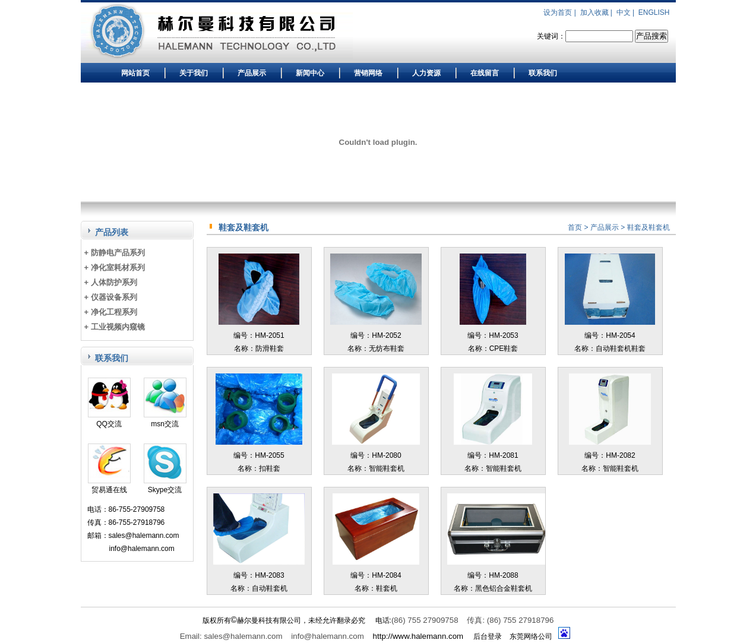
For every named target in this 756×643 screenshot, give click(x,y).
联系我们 (543, 73)
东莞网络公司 (531, 636)
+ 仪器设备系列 (110, 297)
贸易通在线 (109, 485)
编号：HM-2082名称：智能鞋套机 (610, 455)
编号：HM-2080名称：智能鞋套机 (375, 455)
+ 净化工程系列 (110, 312)
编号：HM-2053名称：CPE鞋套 (493, 335)
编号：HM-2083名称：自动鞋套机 (259, 575)
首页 (575, 227)
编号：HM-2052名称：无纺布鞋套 (375, 335)
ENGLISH (654, 12)
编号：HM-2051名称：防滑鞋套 (259, 335)
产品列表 (111, 232)
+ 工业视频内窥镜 (114, 326)
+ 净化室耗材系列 (114, 267)
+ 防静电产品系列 (114, 252)
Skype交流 (165, 485)
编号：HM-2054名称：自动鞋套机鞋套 (610, 335)
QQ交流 (109, 419)
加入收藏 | (597, 12)
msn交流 (165, 419)
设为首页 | (560, 12)
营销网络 (368, 73)
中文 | (626, 12)
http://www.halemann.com (418, 636)
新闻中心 (310, 73)
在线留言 (484, 73)
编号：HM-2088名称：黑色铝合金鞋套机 (496, 575)
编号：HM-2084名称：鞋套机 (376, 575)
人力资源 (426, 73)
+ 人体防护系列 (110, 282)
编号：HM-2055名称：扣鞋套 (259, 455)
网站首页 (135, 73)
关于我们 (193, 73)
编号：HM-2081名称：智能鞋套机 (493, 455)
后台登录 (487, 636)
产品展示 (252, 73)
